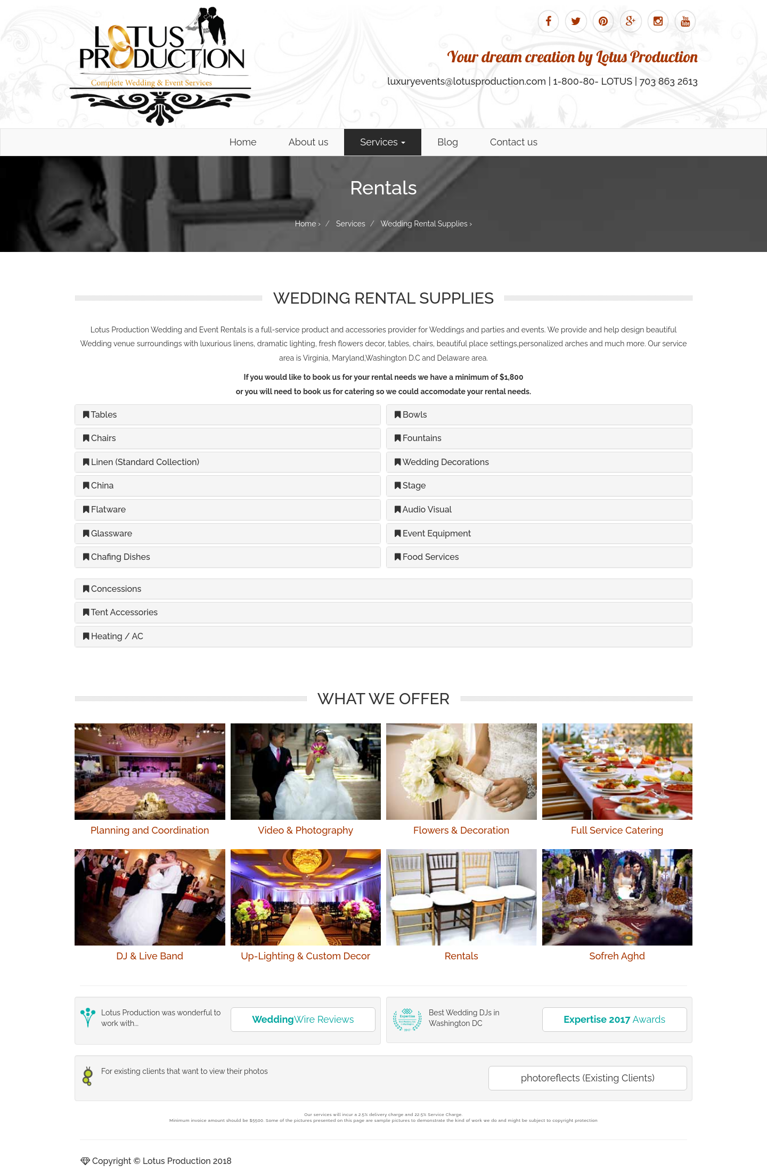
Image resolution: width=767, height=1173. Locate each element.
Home (243, 142)
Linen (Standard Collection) (141, 462)
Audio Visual (423, 509)
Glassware (107, 533)
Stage (410, 485)
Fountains (418, 438)
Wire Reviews (303, 1019)
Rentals (461, 956)
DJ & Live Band (149, 956)
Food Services (427, 557)
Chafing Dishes (116, 557)
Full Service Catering (617, 830)
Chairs (99, 438)
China (98, 485)
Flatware (104, 509)
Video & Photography (305, 830)
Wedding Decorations (442, 462)
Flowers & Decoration (461, 830)
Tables (100, 415)
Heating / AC (113, 636)
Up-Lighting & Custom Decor (305, 956)
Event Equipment (433, 533)
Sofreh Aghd (617, 956)
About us (309, 142)
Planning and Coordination (150, 830)
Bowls (411, 415)
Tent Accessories (120, 612)
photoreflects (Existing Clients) (588, 1078)
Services (382, 142)
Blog (447, 142)
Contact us (513, 142)
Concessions (112, 589)
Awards (614, 1019)
